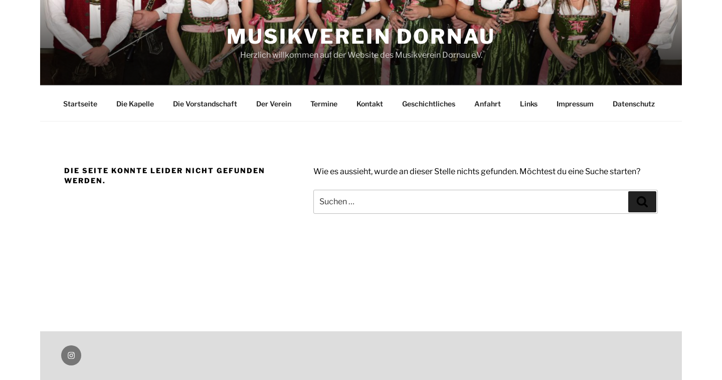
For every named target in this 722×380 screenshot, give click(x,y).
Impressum (575, 103)
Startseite (80, 103)
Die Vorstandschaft (205, 103)
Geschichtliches (428, 103)
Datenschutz (634, 103)
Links (528, 103)
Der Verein (273, 103)
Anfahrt (487, 103)
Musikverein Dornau (361, 36)
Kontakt (369, 103)
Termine (323, 103)
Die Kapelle (135, 103)
